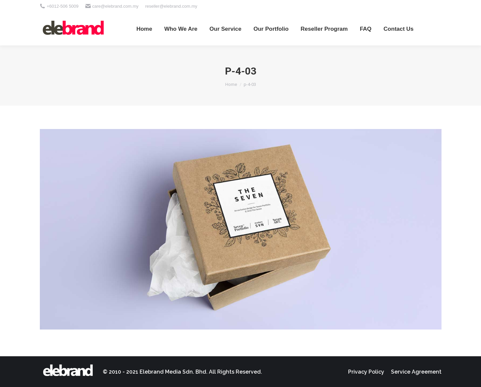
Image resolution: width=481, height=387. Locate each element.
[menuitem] (144, 28)
